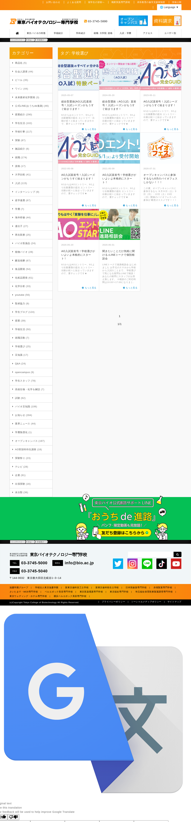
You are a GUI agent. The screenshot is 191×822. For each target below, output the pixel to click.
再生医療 (20, 234)
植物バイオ (21, 252)
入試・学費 (125, 33)
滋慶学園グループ (19, 587)
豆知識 (19, 355)
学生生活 (20, 123)
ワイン (19, 88)
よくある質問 (74, 2)
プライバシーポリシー (113, 602)
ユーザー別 (170, 33)
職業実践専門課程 (120, 2)
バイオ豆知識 (22, 406)
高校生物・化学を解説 (27, 389)
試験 (17, 398)
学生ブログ (21, 312)
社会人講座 (21, 71)
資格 (17, 166)
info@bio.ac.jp (79, 563)
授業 (17, 320)
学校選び (20, 346)
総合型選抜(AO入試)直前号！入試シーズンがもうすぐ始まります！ (77, 105)
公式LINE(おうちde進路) (29, 105)
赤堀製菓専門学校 (163, 587)
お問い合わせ (53, 2)
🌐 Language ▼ (169, 7)
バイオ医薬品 (22, 243)
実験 (17, 140)
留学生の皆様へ (96, 2)
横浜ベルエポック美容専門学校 (70, 596)
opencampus (22, 372)
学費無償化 (21, 432)
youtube (19, 294)
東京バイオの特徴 (36, 33)
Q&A (17, 363)
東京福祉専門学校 (119, 592)
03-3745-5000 (97, 21)
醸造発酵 (20, 260)
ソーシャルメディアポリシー (146, 602)
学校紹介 (58, 33)
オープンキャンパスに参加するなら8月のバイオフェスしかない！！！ (160, 178)
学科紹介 (80, 33)
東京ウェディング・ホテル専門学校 (28, 596)
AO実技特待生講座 (25, 449)
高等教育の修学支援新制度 (151, 2)
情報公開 (176, 2)
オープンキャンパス (26, 441)
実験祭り (20, 458)
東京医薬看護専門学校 (91, 592)
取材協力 (20, 303)
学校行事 (20, 131)
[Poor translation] (13, 817)
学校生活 (20, 329)
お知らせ (20, 415)
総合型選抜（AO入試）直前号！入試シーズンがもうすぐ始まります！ (119, 105)
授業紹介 (20, 114)
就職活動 (20, 337)
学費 (17, 209)
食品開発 (20, 269)
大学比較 (20, 174)
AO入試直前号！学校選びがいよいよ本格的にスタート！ (119, 178)
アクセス (147, 33)
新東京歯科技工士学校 (77, 587)
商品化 (19, 63)
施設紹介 (20, 148)
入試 (17, 183)
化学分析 (20, 286)
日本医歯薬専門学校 (136, 587)
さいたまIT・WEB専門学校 (24, 592)
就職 (17, 157)
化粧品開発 (21, 277)
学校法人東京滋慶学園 (46, 587)
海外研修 (20, 217)
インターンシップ (25, 191)
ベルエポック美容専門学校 (59, 592)
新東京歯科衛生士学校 (107, 587)
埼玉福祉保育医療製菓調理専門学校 (154, 592)
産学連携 (20, 200)
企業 (17, 475)
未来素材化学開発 (25, 97)
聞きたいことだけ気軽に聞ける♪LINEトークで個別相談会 (118, 255)
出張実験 (20, 483)
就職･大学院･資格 (103, 33)
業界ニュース (22, 423)
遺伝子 (19, 226)
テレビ (19, 466)
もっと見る (91, 129)
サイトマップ (174, 602)
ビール (19, 80)
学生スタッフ (22, 380)
